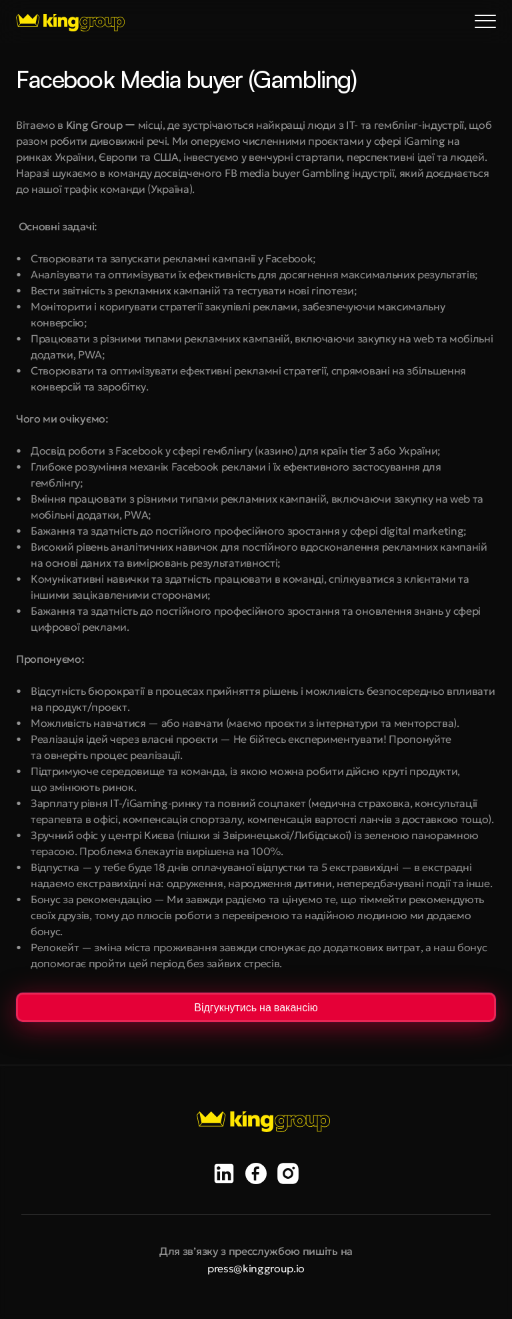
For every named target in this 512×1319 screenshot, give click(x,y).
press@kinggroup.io (256, 1268)
